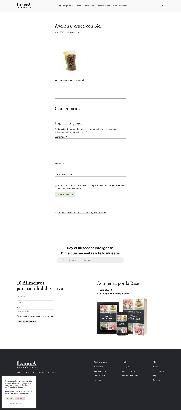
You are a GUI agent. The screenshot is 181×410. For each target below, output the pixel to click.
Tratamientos (88, 6)
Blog (115, 6)
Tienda (78, 6)
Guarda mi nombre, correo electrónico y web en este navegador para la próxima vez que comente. (90, 187)
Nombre (59, 163)
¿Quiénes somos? (104, 6)
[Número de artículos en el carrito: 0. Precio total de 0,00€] (158, 5)
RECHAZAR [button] (20, 399)
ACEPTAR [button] (10, 399)
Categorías (67, 5)
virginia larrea (75, 32)
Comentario (61, 137)
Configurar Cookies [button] (13, 404)
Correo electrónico (64, 174)
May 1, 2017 (59, 32)
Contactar (123, 6)
